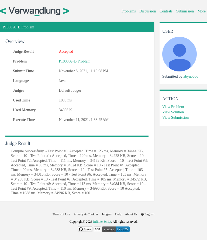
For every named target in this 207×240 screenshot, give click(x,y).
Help (118, 214)
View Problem (173, 107)
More (202, 11)
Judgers (107, 214)
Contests (166, 11)
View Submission (175, 118)
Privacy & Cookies (86, 214)
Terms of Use (61, 214)
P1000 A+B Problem (74, 61)
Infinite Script (102, 221)
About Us (131, 214)
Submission (185, 11)
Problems (129, 11)
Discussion (147, 11)
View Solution (173, 112)
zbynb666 (190, 76)
